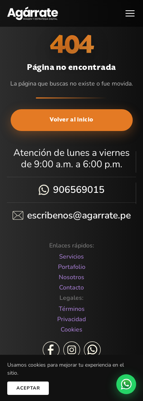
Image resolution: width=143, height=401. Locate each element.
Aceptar (28, 388)
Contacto (71, 288)
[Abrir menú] (130, 13)
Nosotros (71, 277)
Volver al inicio (71, 120)
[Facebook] (51, 349)
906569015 (78, 190)
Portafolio (71, 267)
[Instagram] (71, 349)
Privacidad (71, 319)
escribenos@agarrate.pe (79, 215)
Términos (72, 309)
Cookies (71, 330)
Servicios (71, 257)
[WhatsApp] (92, 349)
